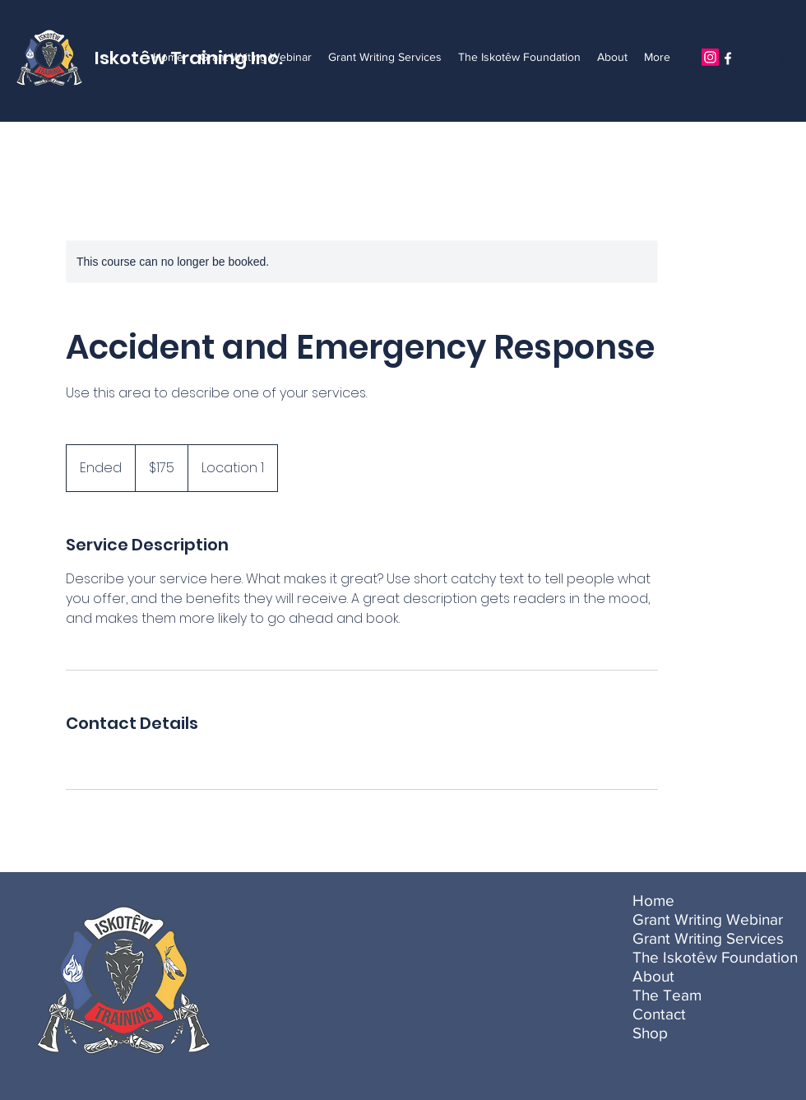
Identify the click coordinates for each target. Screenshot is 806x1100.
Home (653, 900)
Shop (650, 1033)
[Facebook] (728, 58)
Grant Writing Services (686, 938)
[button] (692, 58)
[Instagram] (710, 57)
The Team (667, 995)
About (653, 976)
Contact (659, 1014)
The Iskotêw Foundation (686, 957)
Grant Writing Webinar (686, 919)
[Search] (788, 61)
